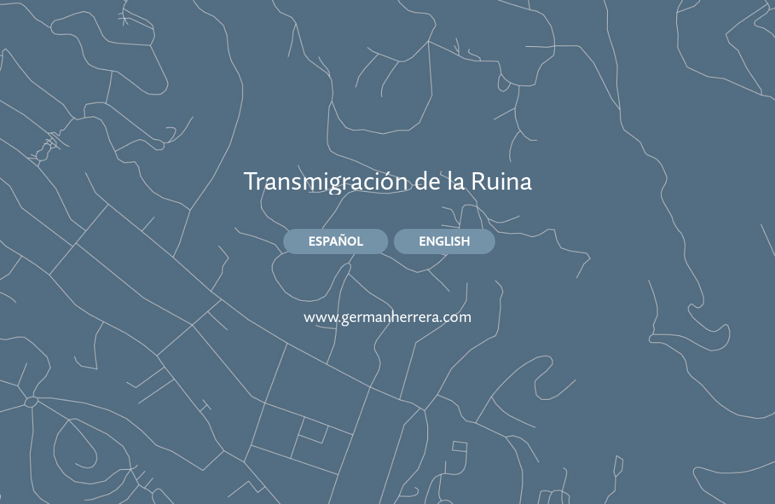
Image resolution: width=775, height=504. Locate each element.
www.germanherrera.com (387, 316)
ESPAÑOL (335, 241)
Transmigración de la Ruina (387, 181)
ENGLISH (444, 241)
